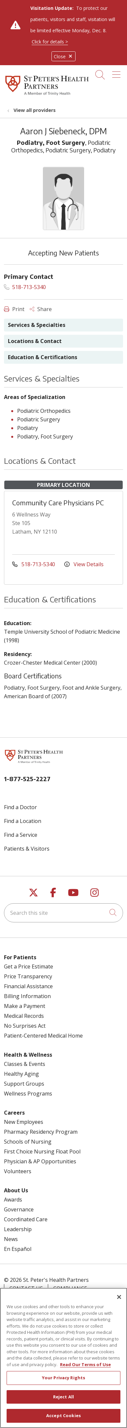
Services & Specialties (36, 325)
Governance (19, 1209)
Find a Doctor (20, 807)
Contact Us (26, 1288)
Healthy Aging (21, 1073)
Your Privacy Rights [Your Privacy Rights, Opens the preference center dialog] (63, 1382)
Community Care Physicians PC (58, 502)
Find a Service (20, 834)
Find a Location (22, 821)
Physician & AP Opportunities (40, 1161)
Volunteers (17, 1171)
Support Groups (24, 1083)
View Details (84, 564)
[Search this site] (63, 912)
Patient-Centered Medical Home (43, 1035)
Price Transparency (28, 976)
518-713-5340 (25, 287)
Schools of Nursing (27, 1141)
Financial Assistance (28, 986)
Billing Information (27, 996)
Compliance (70, 1288)
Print (14, 309)
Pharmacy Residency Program (41, 1131)
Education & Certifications (42, 357)
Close (63, 56)
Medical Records (24, 1015)
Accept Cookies (63, 1420)
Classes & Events (24, 1064)
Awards (13, 1199)
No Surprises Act (25, 1025)
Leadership (18, 1229)
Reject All (63, 1401)
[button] (117, 72)
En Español (17, 1249)
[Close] (119, 1301)
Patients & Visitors (26, 848)
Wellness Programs (28, 1093)
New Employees (23, 1121)
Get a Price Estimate (28, 966)
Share (41, 309)
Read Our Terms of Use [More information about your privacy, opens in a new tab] (85, 1368)
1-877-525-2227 (27, 778)
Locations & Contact (35, 341)
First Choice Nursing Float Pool (42, 1151)
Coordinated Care (26, 1219)
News (11, 1239)
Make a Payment (24, 1006)
